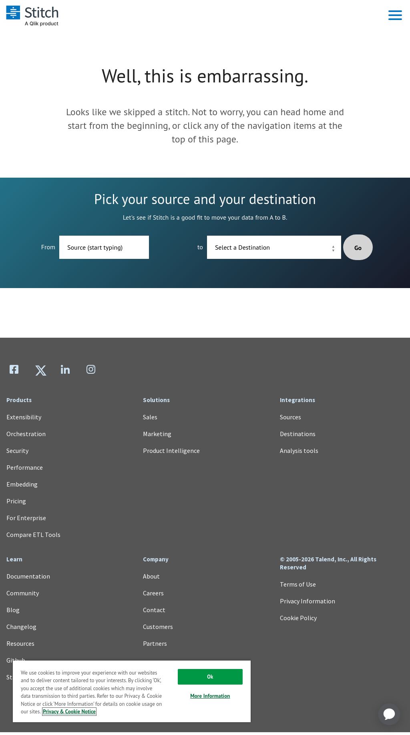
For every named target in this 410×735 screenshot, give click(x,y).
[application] (389, 714)
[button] (395, 15)
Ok (210, 676)
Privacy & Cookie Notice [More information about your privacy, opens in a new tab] (69, 711)
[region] (132, 691)
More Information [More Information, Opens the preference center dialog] (210, 696)
